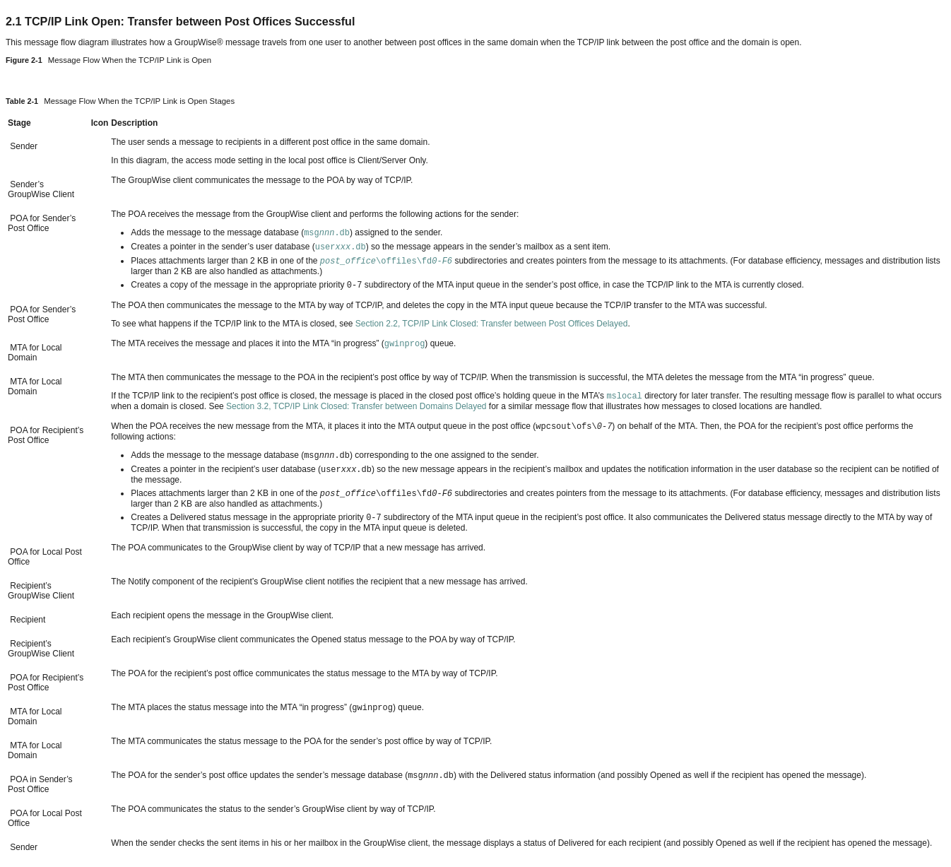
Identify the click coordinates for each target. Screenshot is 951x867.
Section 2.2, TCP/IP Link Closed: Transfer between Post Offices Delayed (491, 324)
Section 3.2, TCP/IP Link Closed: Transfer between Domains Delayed (356, 406)
